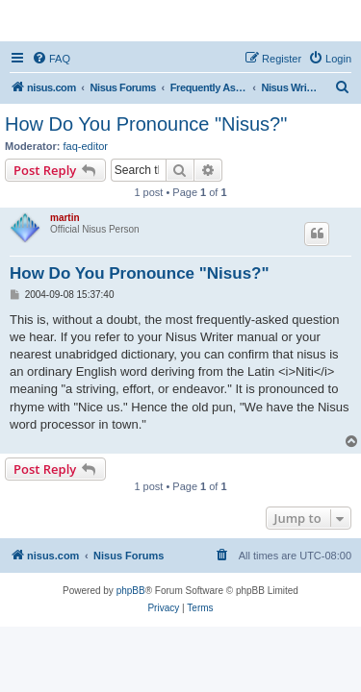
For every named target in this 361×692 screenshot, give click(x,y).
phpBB (130, 590)
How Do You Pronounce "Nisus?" (146, 124)
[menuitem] (51, 58)
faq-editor (86, 146)
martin (65, 217)
